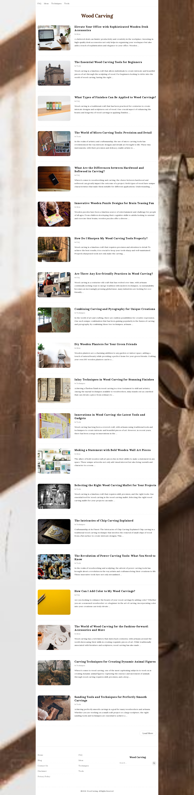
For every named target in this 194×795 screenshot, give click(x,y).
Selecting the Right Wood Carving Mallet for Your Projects (115, 485)
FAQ (39, 3)
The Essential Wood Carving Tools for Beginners (108, 62)
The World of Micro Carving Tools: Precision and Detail (113, 132)
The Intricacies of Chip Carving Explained (104, 520)
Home (40, 755)
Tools (66, 3)
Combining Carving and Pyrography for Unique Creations (115, 309)
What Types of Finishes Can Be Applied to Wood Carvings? (115, 97)
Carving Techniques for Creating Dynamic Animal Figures (115, 661)
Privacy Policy (44, 776)
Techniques (56, 3)
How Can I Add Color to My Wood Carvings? (105, 591)
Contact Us (43, 766)
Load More (148, 733)
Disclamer (42, 771)
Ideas (46, 3)
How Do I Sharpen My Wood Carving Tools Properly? (111, 238)
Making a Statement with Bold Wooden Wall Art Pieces (113, 450)
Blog (40, 760)
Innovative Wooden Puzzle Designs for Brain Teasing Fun (114, 203)
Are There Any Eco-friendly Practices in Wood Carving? (114, 273)
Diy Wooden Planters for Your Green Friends (106, 344)
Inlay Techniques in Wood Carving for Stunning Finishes (114, 379)
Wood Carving (97, 16)
